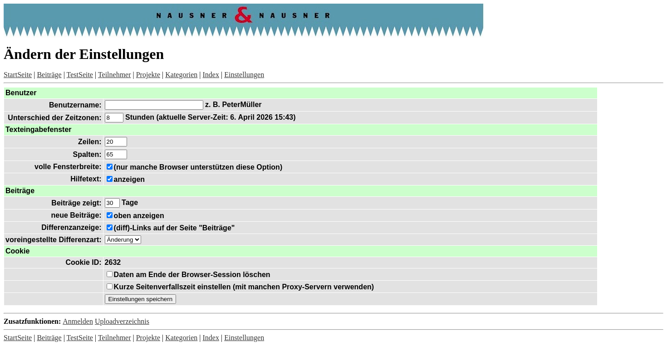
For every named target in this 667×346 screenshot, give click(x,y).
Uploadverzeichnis (122, 321)
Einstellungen (244, 74)
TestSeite (80, 74)
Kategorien (181, 74)
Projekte (148, 74)
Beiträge (49, 74)
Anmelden (78, 321)
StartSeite (18, 74)
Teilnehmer (114, 74)
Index (211, 74)
